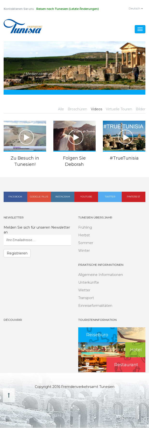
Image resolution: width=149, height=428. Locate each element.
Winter (84, 251)
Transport (86, 298)
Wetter (84, 290)
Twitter (110, 196)
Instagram (62, 196)
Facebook (15, 196)
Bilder (140, 109)
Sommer (85, 243)
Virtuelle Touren (119, 109)
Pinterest (133, 196)
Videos (96, 109)
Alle (61, 109)
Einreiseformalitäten (95, 306)
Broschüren (77, 109)
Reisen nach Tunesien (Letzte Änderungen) (67, 9)
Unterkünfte (88, 283)
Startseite (14, 74)
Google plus (39, 196)
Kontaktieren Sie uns (19, 9)
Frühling (85, 227)
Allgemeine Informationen (100, 275)
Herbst (84, 235)
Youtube (86, 196)
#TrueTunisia (124, 158)
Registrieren (17, 253)
